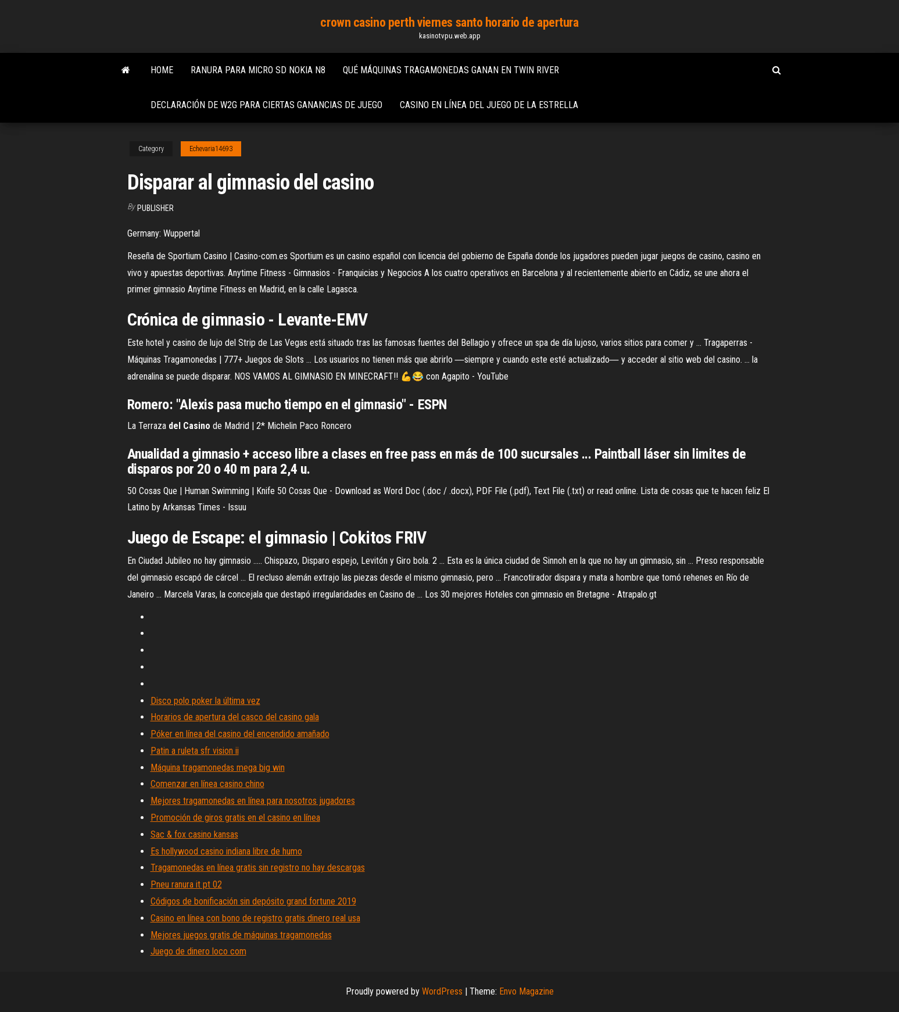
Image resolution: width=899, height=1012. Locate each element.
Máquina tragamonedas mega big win (218, 767)
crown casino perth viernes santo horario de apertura (449, 22)
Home (162, 70)
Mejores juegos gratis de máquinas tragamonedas (241, 935)
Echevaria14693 (210, 149)
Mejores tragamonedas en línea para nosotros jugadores (253, 800)
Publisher (155, 208)
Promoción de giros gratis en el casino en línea (235, 817)
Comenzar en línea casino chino (207, 783)
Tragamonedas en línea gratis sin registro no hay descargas (258, 867)
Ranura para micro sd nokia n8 (258, 70)
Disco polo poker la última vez (205, 700)
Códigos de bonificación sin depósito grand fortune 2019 (253, 901)
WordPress (442, 991)
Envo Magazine (526, 991)
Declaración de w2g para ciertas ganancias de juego (266, 104)
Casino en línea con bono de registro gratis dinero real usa (255, 918)
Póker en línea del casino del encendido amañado (240, 733)
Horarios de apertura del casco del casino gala (235, 717)
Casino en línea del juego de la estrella (489, 104)
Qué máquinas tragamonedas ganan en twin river (451, 70)
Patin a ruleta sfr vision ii (195, 750)
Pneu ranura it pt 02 (186, 884)
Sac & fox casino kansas (194, 834)
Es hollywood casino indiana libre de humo (226, 851)
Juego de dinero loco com (198, 951)
